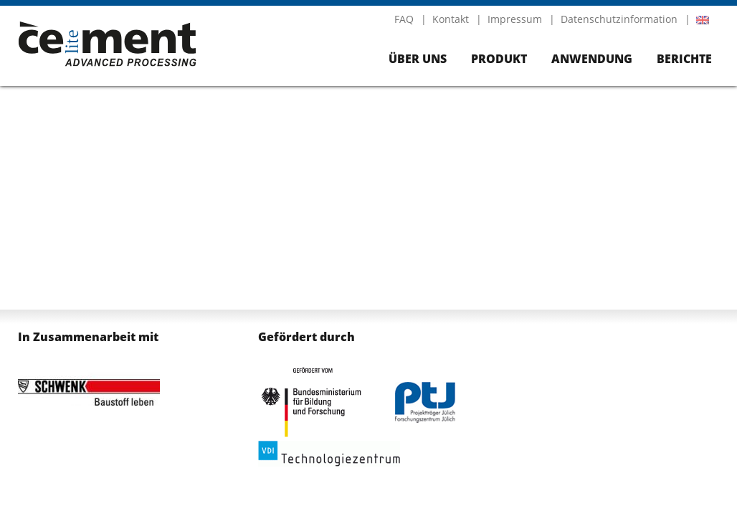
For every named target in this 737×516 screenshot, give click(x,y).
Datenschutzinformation (619, 19)
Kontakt (450, 19)
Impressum (515, 19)
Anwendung (591, 59)
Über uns (418, 59)
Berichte (684, 59)
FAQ (404, 19)
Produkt (499, 59)
